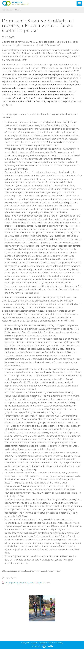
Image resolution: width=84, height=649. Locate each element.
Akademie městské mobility (50, 643)
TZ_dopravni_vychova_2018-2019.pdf (23, 583)
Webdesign (42, 646)
